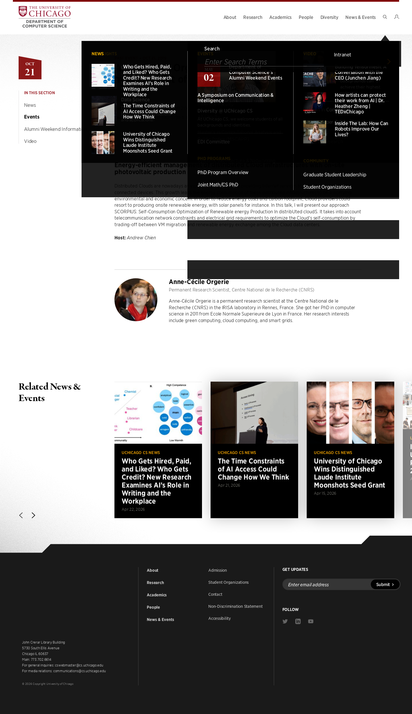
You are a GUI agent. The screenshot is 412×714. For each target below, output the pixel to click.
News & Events (360, 16)
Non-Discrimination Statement (235, 606)
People (306, 16)
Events (31, 117)
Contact (215, 594)
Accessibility (219, 618)
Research (252, 16)
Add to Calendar (138, 135)
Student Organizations (228, 582)
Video (30, 141)
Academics (280, 16)
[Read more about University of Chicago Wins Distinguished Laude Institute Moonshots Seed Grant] (350, 450)
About (229, 16)
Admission (217, 570)
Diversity (329, 16)
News (30, 105)
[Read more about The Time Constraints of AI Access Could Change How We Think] (254, 450)
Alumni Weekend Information (55, 129)
